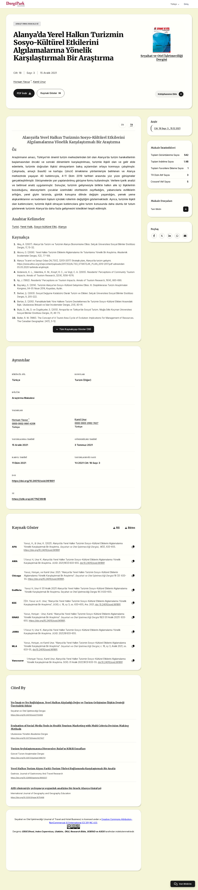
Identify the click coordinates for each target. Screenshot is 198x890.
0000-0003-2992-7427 (86, 423)
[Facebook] (154, 235)
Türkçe (174, 4)
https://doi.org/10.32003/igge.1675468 (27, 797)
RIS (116, 527)
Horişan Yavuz (21, 81)
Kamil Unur (39, 81)
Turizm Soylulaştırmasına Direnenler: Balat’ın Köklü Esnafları (48, 748)
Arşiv (154, 121)
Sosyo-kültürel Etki (45, 226)
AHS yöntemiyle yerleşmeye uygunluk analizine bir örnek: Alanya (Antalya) (56, 788)
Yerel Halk (26, 226)
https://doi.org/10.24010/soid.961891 (33, 480)
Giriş (186, 4)
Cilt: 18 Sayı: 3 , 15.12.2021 (167, 128)
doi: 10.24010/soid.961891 (107, 604)
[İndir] (185, 209)
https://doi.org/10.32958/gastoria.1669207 (29, 778)
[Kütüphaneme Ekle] (170, 94)
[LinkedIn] (169, 235)
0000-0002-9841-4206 (23, 423)
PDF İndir (24, 93)
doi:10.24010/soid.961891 (92, 563)
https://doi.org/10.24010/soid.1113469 (27, 715)
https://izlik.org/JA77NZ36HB (29, 499)
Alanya (62, 226)
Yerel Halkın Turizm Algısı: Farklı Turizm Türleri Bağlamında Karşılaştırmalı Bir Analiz (63, 768)
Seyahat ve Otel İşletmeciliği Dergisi (162, 57)
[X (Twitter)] (161, 235)
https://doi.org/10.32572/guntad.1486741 (28, 758)
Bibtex (130, 527)
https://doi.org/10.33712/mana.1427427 (27, 738)
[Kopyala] (133, 547)
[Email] (185, 235)
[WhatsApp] (177, 235)
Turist (15, 226)
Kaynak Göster (50, 93)
